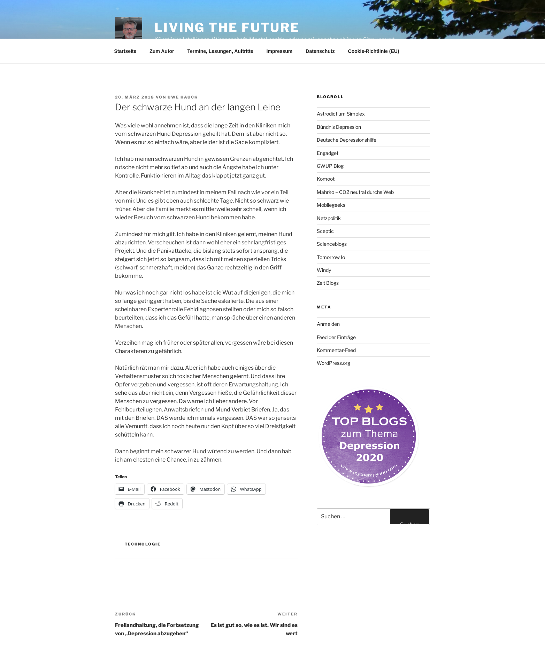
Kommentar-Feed (336, 350)
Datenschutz (320, 51)
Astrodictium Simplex (341, 114)
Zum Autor (161, 51)
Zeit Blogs (328, 283)
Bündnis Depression (339, 127)
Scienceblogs (332, 244)
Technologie (143, 544)
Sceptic (325, 231)
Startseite (125, 51)
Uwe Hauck (183, 97)
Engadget (327, 153)
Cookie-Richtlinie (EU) (373, 51)
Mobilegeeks (331, 205)
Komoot (326, 179)
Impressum (280, 51)
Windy (324, 270)
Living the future (227, 27)
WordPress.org (333, 363)
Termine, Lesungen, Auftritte (220, 51)
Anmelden (328, 324)
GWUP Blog (330, 166)
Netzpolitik (329, 218)
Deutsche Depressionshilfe (346, 140)
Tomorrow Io (331, 257)
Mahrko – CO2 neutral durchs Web (355, 192)
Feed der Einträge (336, 337)
